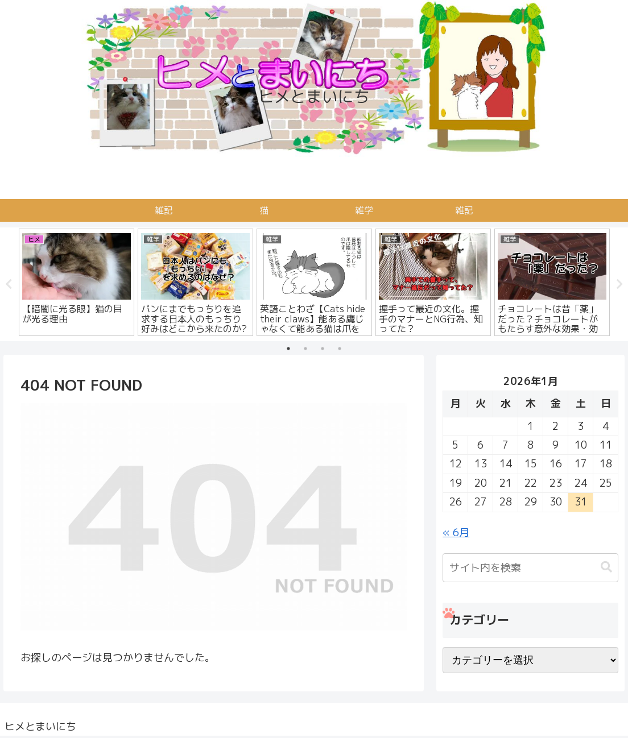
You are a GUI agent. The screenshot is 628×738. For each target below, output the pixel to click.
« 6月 (456, 532)
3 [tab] (322, 348)
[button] (606, 567)
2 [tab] (305, 348)
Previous (8, 284)
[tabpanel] (76, 282)
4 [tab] (339, 348)
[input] (530, 567)
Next (619, 284)
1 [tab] (288, 348)
